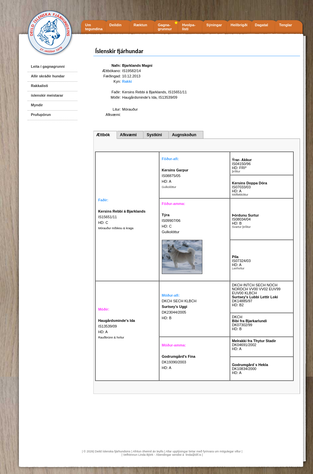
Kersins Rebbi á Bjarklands (144, 92)
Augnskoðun (184, 135)
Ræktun (140, 25)
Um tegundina (94, 27)
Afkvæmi (128, 135)
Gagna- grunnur (165, 27)
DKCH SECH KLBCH (179, 301)
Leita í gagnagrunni (47, 66)
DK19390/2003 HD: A (178, 362)
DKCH (237, 317)
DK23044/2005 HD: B (174, 312)
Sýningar (214, 25)
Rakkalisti (39, 86)
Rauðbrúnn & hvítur (111, 337)
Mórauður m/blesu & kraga (115, 228)
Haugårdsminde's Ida (139, 97)
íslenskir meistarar (47, 95)
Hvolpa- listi (188, 27)
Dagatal (261, 25)
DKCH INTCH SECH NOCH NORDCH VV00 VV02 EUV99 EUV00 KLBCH (256, 289)
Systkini (154, 135)
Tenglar (285, 25)
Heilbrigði (239, 25)
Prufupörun (41, 115)
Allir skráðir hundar (47, 76)
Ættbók (103, 135)
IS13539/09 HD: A (116, 326)
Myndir (37, 105)
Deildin (115, 25)
